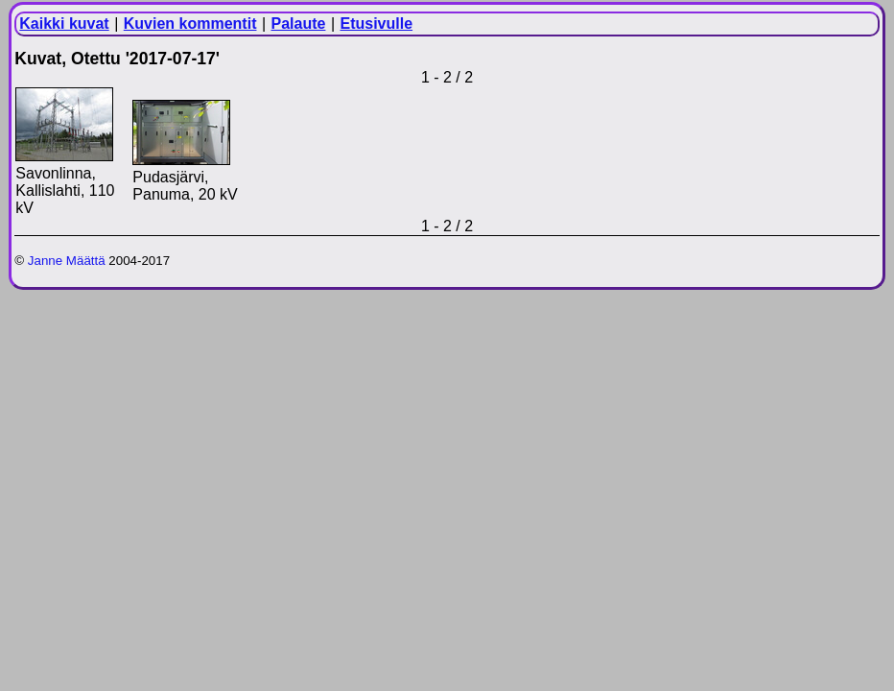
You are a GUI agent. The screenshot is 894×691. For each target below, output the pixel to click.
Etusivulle (376, 23)
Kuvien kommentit (190, 23)
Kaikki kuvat (63, 23)
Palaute (298, 23)
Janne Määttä (67, 260)
